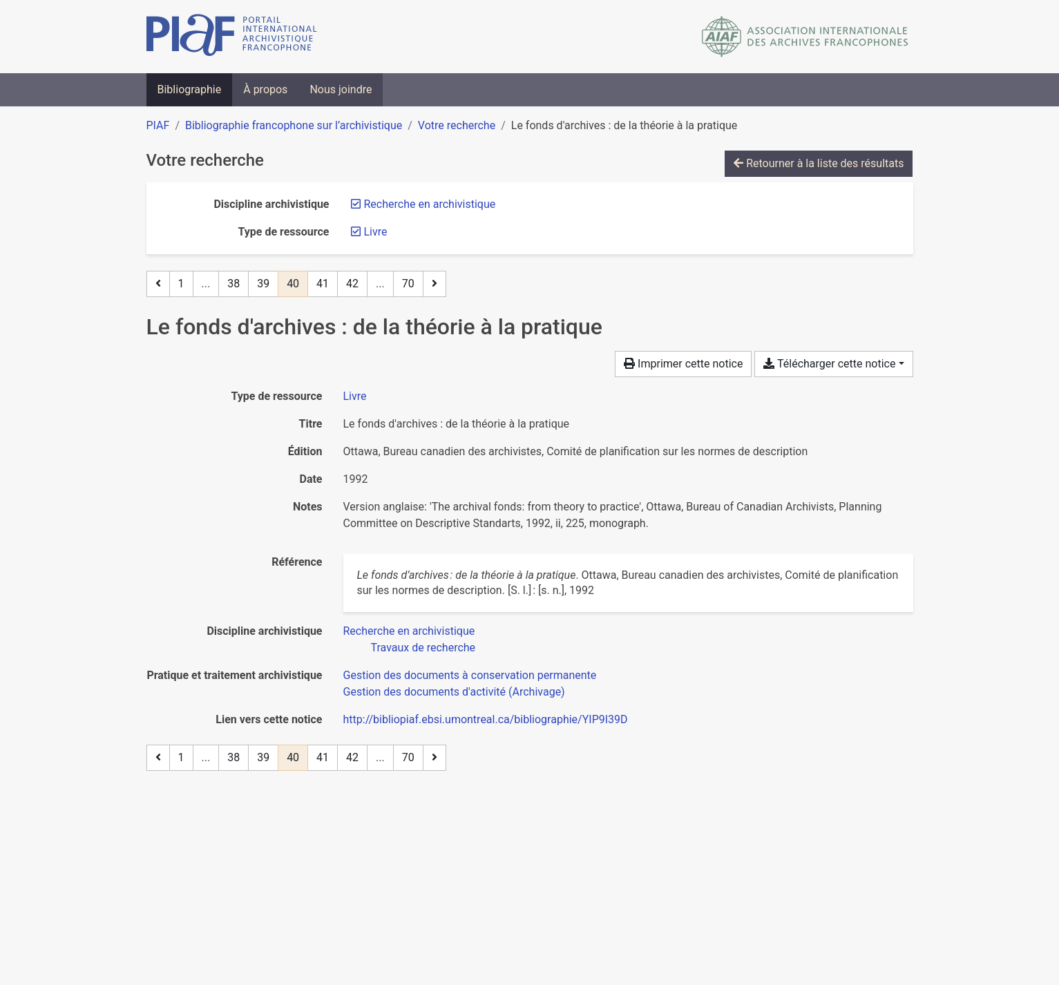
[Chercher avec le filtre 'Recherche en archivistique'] (409, 631)
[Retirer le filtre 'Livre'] (376, 231)
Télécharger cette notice (829, 363)
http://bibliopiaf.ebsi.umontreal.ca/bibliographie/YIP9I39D (485, 719)
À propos (265, 89)
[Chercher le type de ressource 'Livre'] (355, 396)
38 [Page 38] (233, 283)
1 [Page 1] (181, 283)
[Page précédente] (158, 284)
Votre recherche (456, 125)
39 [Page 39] (263, 283)
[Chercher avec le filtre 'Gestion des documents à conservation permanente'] (470, 675)
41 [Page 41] (322, 283)
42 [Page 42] (352, 283)
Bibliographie (190, 89)
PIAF (158, 125)
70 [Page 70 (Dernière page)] (408, 283)
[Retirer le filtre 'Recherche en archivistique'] (430, 204)
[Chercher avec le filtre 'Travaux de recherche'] (423, 647)
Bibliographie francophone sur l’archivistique (293, 125)
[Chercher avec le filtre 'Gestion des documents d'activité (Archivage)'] (454, 691)
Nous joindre (340, 89)
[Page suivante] (434, 284)
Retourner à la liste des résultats (819, 163)
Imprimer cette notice (683, 363)
